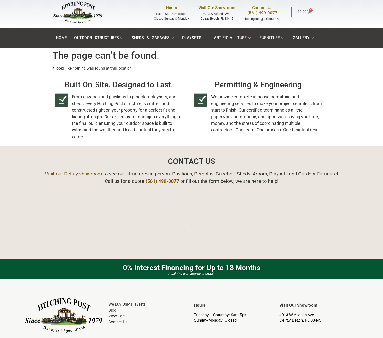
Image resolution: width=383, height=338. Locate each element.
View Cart (116, 316)
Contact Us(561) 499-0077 (262, 10)
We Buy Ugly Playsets (127, 304)
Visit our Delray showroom (73, 174)
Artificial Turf (233, 37)
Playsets (194, 37)
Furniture (272, 37)
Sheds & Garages (153, 37)
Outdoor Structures (99, 37)
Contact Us (117, 322)
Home (61, 37)
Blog (112, 310)
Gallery (304, 37)
